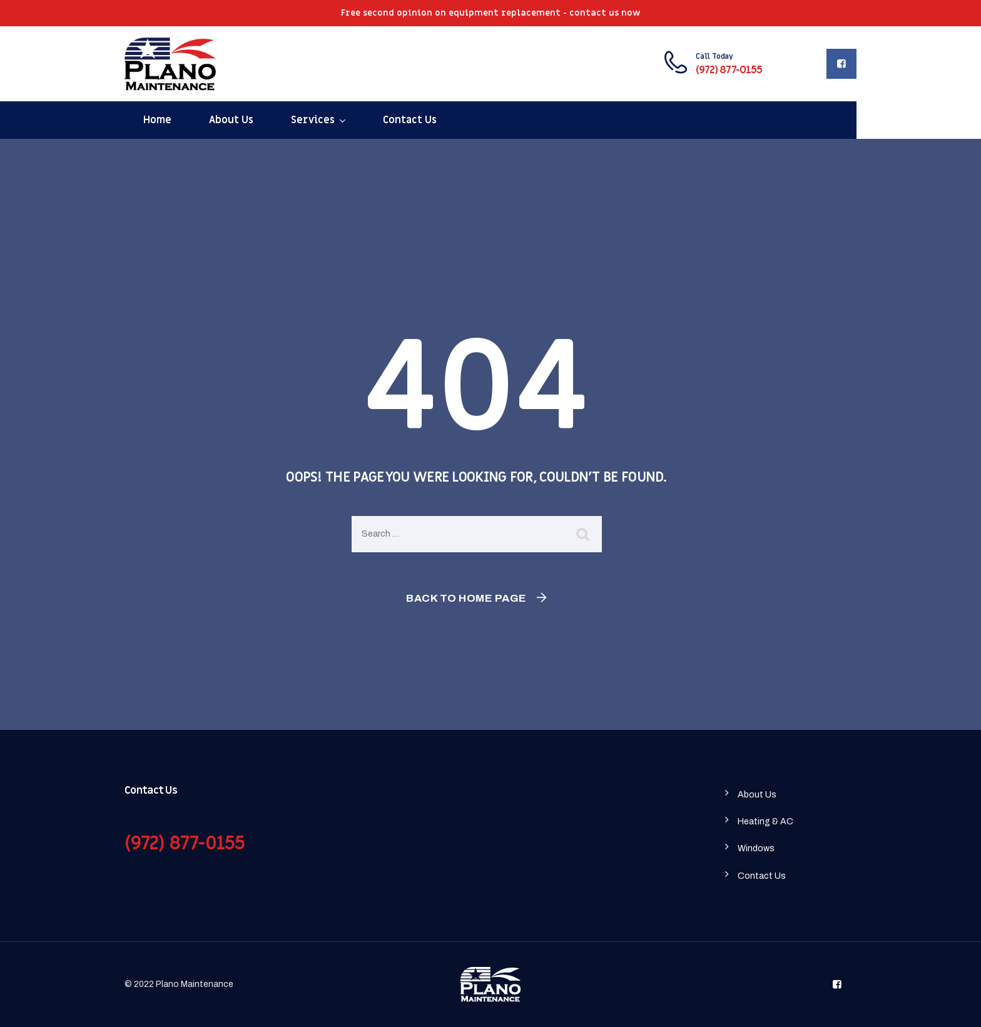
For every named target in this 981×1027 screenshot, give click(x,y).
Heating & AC (765, 821)
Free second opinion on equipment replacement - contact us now (491, 13)
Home (157, 120)
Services (313, 120)
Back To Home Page (466, 598)
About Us (231, 120)
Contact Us (410, 120)
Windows (756, 848)
